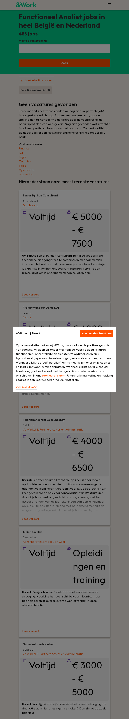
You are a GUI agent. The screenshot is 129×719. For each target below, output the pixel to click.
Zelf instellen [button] (26, 387)
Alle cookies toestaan (97, 333)
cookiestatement (54, 375)
